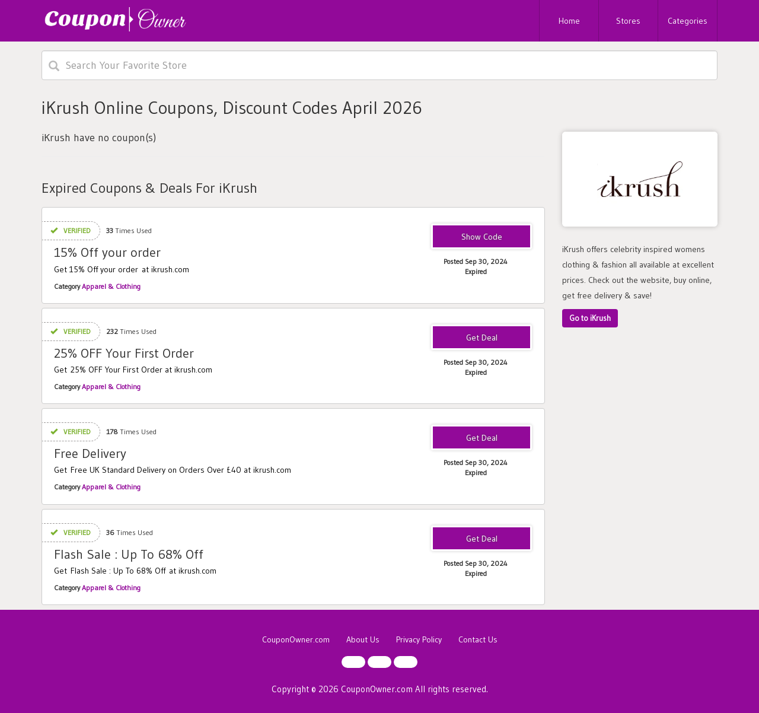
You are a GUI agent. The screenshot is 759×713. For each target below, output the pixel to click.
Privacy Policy (419, 639)
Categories (687, 20)
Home (569, 20)
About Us (363, 639)
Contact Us (478, 639)
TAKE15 (481, 237)
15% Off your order (107, 252)
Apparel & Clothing (111, 286)
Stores (628, 20)
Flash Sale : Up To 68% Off (128, 554)
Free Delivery (90, 453)
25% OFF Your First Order (124, 353)
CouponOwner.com (296, 639)
